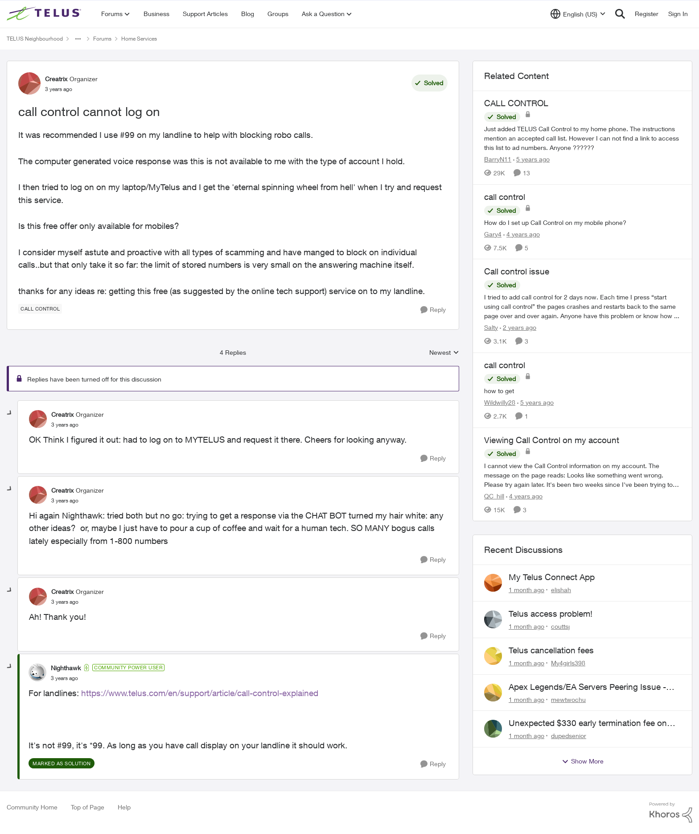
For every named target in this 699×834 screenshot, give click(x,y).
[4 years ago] (521, 233)
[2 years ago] (518, 327)
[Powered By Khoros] (671, 812)
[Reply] (433, 310)
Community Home (32, 807)
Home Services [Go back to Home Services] (139, 38)
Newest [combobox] (444, 353)
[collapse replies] (9, 413)
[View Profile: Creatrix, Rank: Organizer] (29, 83)
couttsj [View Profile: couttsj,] (560, 626)
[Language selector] (578, 14)
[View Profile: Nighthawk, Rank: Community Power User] (37, 672)
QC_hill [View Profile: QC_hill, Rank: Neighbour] (494, 495)
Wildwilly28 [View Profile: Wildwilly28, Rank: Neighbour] (499, 402)
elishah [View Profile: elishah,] (561, 589)
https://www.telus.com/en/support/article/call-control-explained (199, 693)
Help (124, 807)
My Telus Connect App (552, 577)
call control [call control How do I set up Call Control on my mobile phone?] (504, 197)
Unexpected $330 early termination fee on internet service (588, 723)
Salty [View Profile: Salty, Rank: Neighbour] (491, 327)
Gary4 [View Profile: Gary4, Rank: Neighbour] (493, 233)
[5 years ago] (531, 159)
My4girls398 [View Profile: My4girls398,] (568, 663)
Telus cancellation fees (551, 650)
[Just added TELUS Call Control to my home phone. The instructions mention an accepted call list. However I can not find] (582, 138)
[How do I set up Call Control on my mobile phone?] (582, 222)
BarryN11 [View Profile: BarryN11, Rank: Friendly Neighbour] (497, 159)
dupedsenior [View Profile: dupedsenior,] (568, 735)
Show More (583, 761)
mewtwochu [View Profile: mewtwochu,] (568, 699)
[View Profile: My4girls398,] (493, 656)
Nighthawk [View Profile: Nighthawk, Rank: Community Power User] (66, 668)
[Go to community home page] (45, 14)
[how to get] (582, 390)
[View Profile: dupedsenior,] (493, 729)
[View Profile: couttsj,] (493, 619)
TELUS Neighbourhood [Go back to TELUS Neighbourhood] (35, 38)
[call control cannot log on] (64, 425)
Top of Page (87, 807)
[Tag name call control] (40, 309)
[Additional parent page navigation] (78, 39)
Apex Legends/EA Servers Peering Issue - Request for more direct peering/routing (587, 687)
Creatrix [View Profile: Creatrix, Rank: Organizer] (56, 79)
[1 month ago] (526, 589)
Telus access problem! (550, 613)
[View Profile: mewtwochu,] (493, 692)
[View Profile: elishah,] (493, 583)
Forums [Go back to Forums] (102, 38)
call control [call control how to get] (504, 365)
